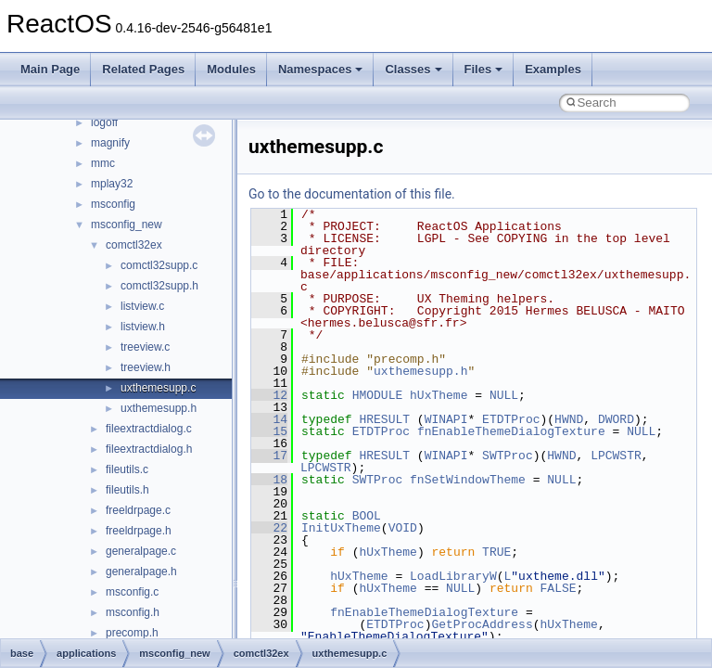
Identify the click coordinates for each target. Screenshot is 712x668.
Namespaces (320, 69)
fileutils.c (127, 469)
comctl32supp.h (159, 285)
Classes (413, 69)
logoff (104, 122)
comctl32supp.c (159, 265)
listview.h (143, 326)
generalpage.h (141, 571)
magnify (110, 142)
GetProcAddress (481, 624)
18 (269, 479)
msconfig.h (132, 612)
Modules (231, 69)
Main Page (50, 69)
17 (269, 455)
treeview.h (146, 367)
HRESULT (384, 419)
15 (269, 431)
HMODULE (377, 395)
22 (269, 528)
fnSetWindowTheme (468, 479)
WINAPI (446, 419)
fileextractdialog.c (149, 428)
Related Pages (143, 69)
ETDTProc (511, 419)
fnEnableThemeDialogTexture (511, 431)
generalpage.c (141, 551)
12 (269, 395)
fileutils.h (127, 489)
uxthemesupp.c (158, 387)
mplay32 (112, 183)
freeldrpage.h (139, 530)
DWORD (616, 419)
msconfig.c (132, 591)
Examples (553, 69)
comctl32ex (134, 244)
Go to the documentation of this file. (351, 193)
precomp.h (132, 632)
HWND (568, 419)
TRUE (496, 552)
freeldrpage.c (138, 510)
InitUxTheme (341, 528)
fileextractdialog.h (149, 449)
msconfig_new (126, 224)
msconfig (113, 204)
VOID (402, 528)
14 (269, 419)
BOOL (366, 515)
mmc (103, 163)
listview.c (142, 306)
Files (483, 69)
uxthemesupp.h (159, 408)
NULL (504, 395)
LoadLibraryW (453, 576)
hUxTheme (438, 395)
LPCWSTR (616, 455)
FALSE (558, 588)
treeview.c (145, 346)
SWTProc (507, 455)
